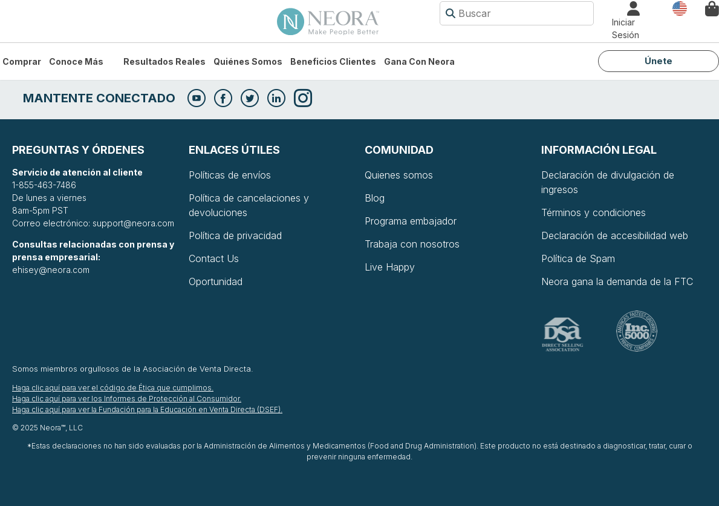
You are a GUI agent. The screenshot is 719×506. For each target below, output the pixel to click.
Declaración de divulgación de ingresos (607, 182)
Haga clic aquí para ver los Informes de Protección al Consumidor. (126, 398)
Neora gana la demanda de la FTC (617, 281)
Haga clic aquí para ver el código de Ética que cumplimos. (112, 387)
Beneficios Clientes (333, 61)
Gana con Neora (419, 61)
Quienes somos (399, 175)
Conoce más (76, 61)
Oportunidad (215, 281)
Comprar (21, 61)
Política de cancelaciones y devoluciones (249, 205)
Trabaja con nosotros (412, 244)
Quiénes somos (247, 61)
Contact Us (214, 258)
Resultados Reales (164, 61)
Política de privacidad (235, 235)
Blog (375, 198)
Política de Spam (578, 258)
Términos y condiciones (593, 212)
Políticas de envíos (230, 175)
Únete (658, 61)
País (679, 7)
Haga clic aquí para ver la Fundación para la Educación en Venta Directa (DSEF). (147, 409)
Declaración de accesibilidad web (614, 235)
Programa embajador (411, 221)
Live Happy (390, 267)
